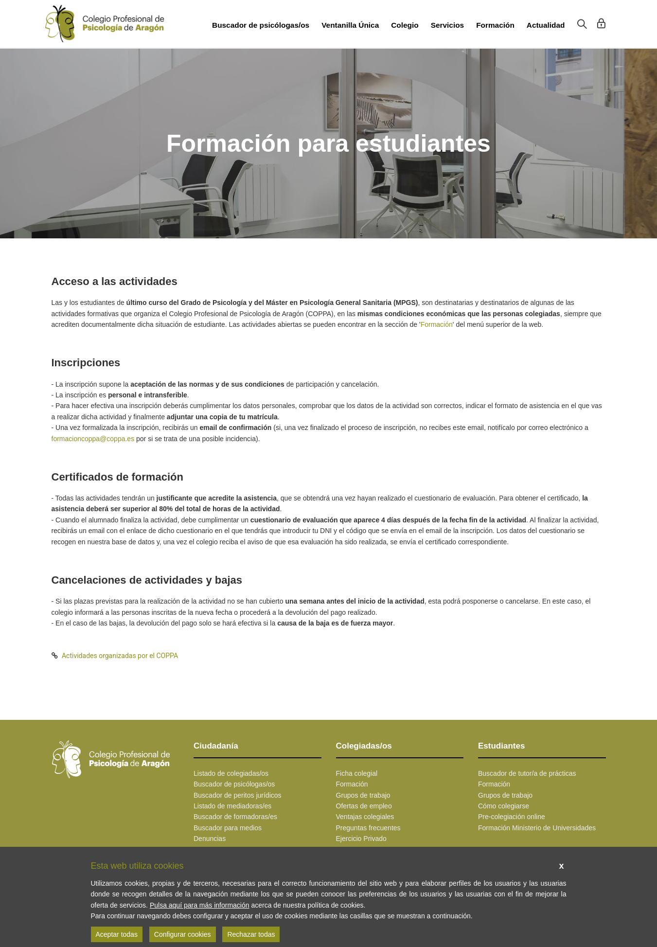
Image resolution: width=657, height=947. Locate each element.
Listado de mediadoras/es (232, 806)
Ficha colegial (357, 773)
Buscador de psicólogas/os (260, 25)
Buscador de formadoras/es (235, 817)
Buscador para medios (228, 828)
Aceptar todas (117, 934)
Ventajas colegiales (365, 817)
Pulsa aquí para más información (199, 905)
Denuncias (210, 838)
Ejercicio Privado (361, 838)
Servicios (447, 25)
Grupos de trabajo (363, 795)
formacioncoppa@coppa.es (93, 439)
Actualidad (546, 25)
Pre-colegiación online (511, 817)
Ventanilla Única (350, 25)
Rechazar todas (251, 934)
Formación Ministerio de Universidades (537, 828)
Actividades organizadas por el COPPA (120, 656)
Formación (495, 25)
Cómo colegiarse (503, 806)
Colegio (404, 25)
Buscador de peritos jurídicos (238, 795)
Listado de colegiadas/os (231, 773)
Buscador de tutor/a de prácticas (527, 773)
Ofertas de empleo (364, 806)
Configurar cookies (182, 934)
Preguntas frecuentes (368, 828)
